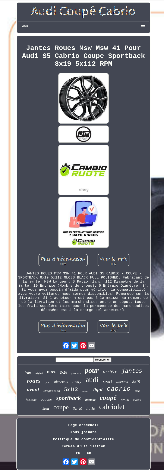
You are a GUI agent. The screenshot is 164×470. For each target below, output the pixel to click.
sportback (68, 398)
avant (33, 389)
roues (34, 380)
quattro (85, 391)
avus (137, 390)
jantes (132, 371)
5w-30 (125, 400)
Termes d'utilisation (83, 446)
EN (78, 453)
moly (77, 381)
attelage (90, 399)
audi (92, 380)
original (39, 373)
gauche (46, 399)
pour (92, 370)
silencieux (61, 382)
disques (122, 382)
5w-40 (77, 409)
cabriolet (111, 407)
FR (89, 453)
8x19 (136, 381)
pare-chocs (76, 373)
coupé (108, 397)
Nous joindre (83, 432)
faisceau (31, 399)
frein (28, 372)
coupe (61, 407)
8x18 (63, 372)
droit (45, 409)
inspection (51, 391)
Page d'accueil (83, 425)
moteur (137, 400)
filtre (51, 372)
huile (90, 408)
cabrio (119, 389)
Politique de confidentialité (83, 439)
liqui (97, 389)
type (47, 382)
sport (107, 381)
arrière (110, 371)
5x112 (71, 389)
